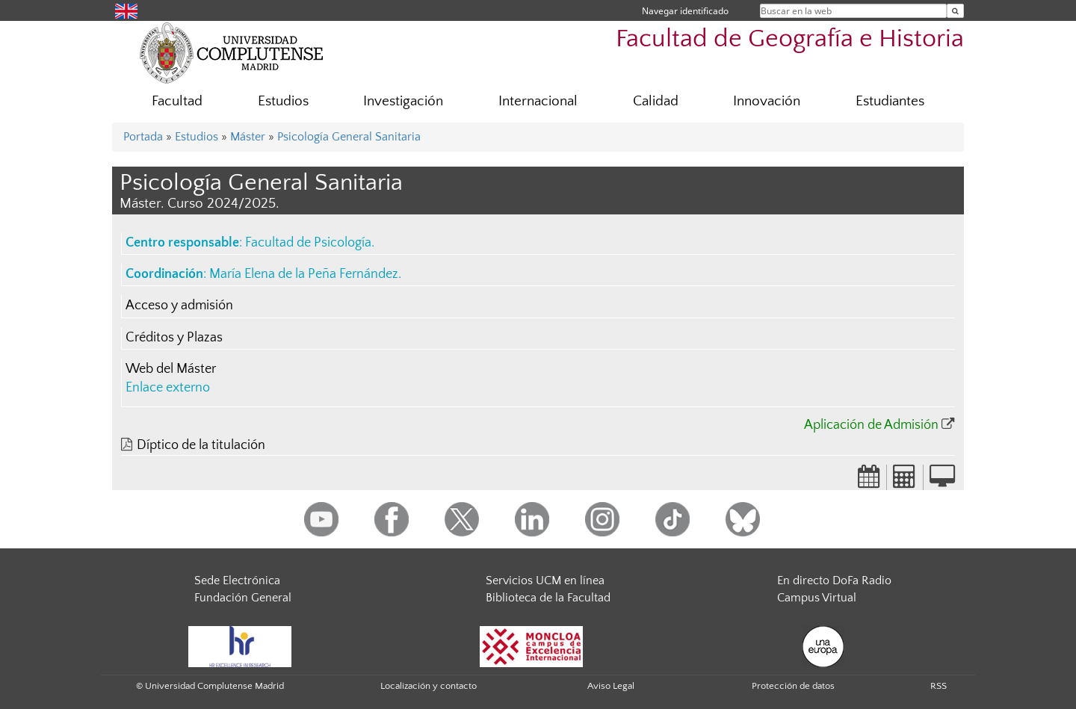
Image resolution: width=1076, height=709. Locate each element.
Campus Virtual (816, 597)
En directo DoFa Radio (834, 580)
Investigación (403, 101)
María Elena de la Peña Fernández (303, 274)
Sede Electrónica (237, 580)
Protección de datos (793, 686)
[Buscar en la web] (955, 11)
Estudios (283, 101)
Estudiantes (890, 101)
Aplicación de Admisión (871, 425)
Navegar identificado (685, 10)
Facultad (177, 101)
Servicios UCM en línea (545, 580)
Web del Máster (171, 369)
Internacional (538, 101)
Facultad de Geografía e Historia (790, 39)
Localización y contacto (428, 686)
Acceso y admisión (179, 305)
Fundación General (242, 597)
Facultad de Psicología (308, 242)
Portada (143, 136)
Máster (247, 136)
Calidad (655, 101)
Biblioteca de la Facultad (548, 597)
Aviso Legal (610, 686)
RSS (938, 686)
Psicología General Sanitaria (349, 136)
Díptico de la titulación (201, 445)
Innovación (766, 101)
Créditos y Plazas (174, 337)
